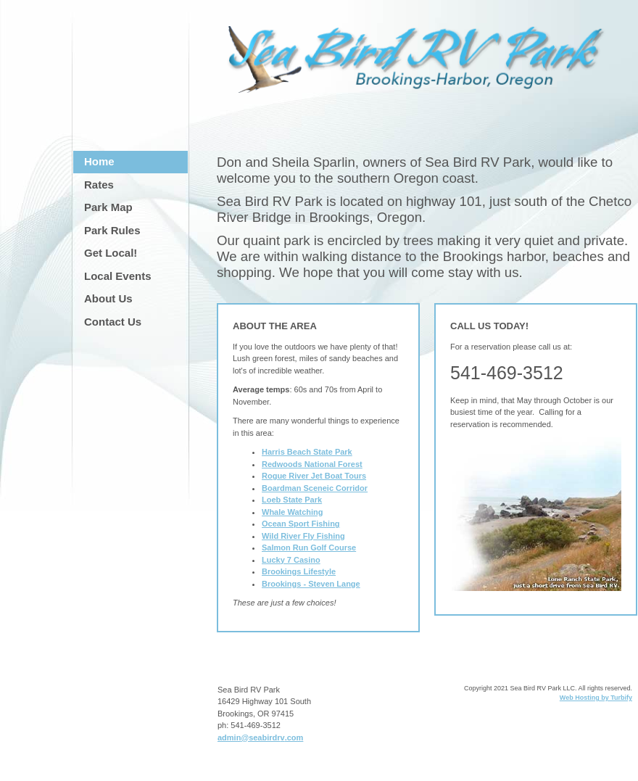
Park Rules (112, 230)
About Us (108, 298)
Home (99, 161)
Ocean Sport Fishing (301, 523)
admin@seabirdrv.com (260, 737)
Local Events (118, 276)
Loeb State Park (292, 499)
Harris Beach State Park (307, 451)
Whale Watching (292, 512)
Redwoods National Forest (312, 464)
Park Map (108, 207)
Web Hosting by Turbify (596, 697)
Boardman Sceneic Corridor (315, 488)
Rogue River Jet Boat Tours (314, 475)
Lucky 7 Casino (291, 559)
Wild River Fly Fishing (303, 536)
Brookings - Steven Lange (311, 583)
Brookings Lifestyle (299, 571)
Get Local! (110, 253)
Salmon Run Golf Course (309, 547)
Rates (99, 184)
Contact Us (112, 321)
